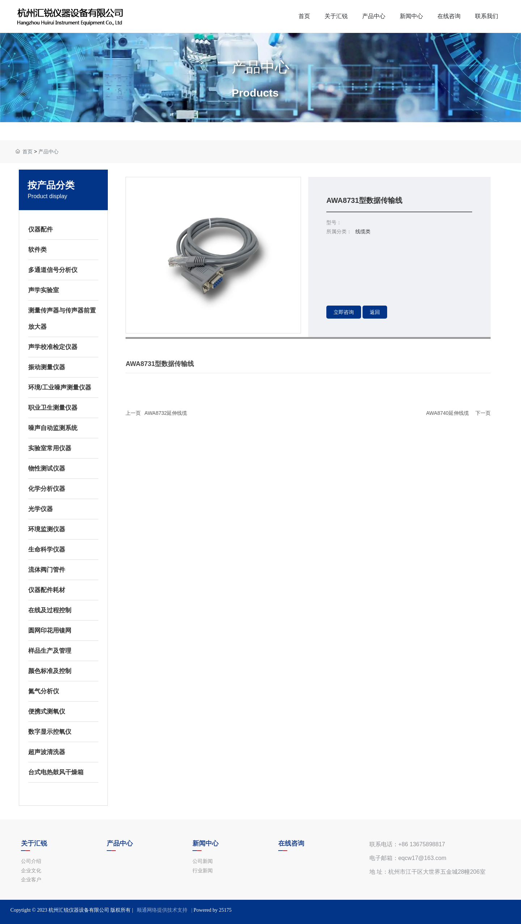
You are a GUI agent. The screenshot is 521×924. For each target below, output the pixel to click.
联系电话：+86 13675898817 (407, 844)
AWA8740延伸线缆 (447, 413)
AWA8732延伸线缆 (165, 413)
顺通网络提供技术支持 (162, 910)
